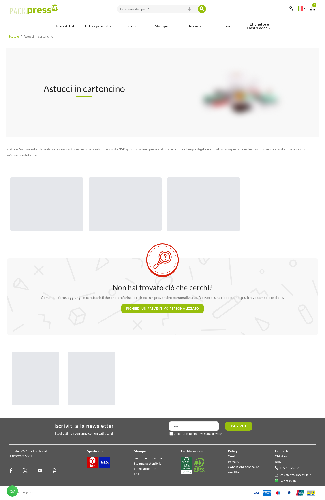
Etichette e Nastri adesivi (259, 26)
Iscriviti (238, 426)
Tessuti (194, 26)
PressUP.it (65, 26)
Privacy (233, 462)
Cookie (233, 456)
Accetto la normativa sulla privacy (198, 434)
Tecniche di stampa (148, 458)
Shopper (162, 26)
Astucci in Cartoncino (38, 36)
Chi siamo (282, 456)
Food (227, 26)
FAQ (137, 474)
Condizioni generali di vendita (244, 469)
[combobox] (157, 9)
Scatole (130, 26)
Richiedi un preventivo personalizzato (162, 308)
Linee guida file (145, 468)
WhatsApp (288, 481)
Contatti (281, 451)
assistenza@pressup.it (295, 475)
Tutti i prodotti (97, 26)
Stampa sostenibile (148, 463)
